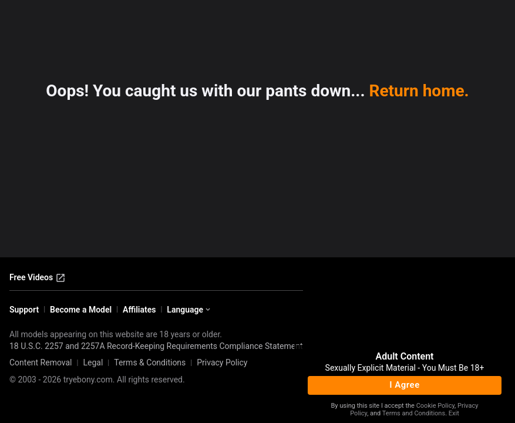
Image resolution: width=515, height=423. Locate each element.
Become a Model (81, 309)
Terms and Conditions (413, 413)
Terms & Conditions (150, 362)
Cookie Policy (435, 405)
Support (24, 309)
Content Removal (40, 362)
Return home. (419, 90)
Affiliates (139, 309)
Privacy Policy (222, 362)
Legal (93, 362)
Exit (454, 413)
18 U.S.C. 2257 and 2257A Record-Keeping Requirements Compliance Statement (156, 346)
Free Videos (37, 278)
